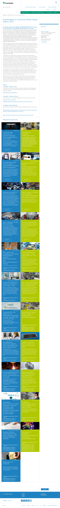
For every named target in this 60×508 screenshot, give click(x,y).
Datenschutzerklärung (52, 505)
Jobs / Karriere (42, 7)
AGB (40, 505)
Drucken (45, 489)
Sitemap (28, 505)
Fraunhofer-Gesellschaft (7, 7)
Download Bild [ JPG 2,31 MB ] (28, 448)
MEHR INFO (7, 149)
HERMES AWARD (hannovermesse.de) (9, 92)
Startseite (4, 15)
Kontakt (48, 9)
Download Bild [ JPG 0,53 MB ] (9, 270)
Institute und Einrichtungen (38, 12)
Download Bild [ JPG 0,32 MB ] (28, 328)
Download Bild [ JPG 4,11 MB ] (28, 444)
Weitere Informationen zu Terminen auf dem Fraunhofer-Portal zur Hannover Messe (18, 115)
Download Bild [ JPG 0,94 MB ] (28, 327)
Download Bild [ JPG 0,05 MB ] (28, 270)
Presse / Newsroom (52, 7)
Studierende (43, 493)
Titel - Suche (56, 2)
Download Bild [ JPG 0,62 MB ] (9, 300)
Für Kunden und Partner (30, 7)
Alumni (23, 496)
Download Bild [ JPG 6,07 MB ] (28, 447)
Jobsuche (23, 505)
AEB (37, 505)
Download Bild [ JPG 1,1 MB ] (28, 300)
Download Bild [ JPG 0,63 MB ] (9, 448)
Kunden (23, 493)
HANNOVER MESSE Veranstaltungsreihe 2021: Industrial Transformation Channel (17, 101)
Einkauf (33, 505)
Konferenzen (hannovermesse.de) (9, 99)
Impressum (45, 505)
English (54, 9)
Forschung (49, 12)
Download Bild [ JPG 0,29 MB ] (9, 418)
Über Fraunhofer (25, 12)
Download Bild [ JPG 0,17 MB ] (28, 388)
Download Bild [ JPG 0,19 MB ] (9, 388)
